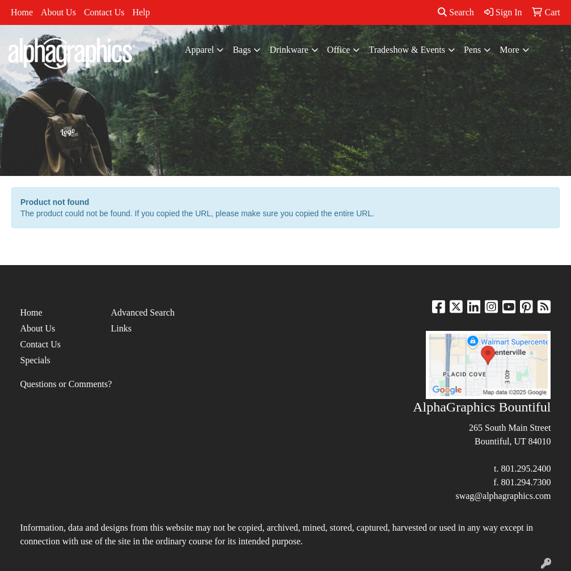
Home (22, 12)
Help (141, 12)
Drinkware (288, 49)
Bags (241, 49)
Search (456, 12)
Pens (472, 49)
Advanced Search (142, 312)
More (509, 49)
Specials (35, 360)
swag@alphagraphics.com (503, 496)
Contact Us (104, 12)
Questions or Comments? (66, 384)
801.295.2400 (526, 468)
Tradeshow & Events (407, 49)
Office (338, 49)
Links (121, 328)
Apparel (199, 49)
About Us (58, 12)
